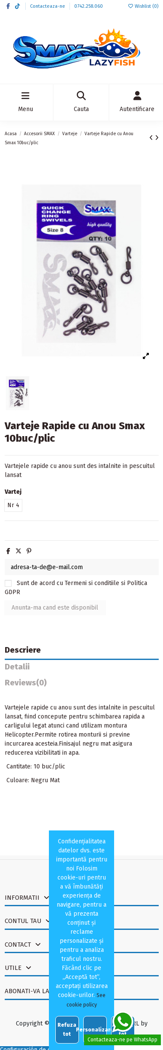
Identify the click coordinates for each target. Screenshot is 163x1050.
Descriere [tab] (23, 650)
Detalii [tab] (17, 667)
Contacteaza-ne (48, 6)
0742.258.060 (88, 6)
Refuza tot (66, 1029)
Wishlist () (142, 6)
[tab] (82, 684)
